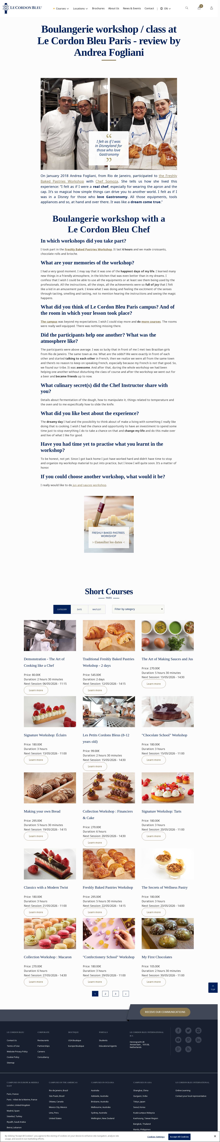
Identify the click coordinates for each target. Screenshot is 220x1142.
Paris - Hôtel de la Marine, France (22, 1099)
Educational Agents (108, 1046)
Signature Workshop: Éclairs (45, 735)
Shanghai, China (140, 1090)
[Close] (215, 1136)
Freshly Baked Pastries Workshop (88, 249)
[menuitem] (186, 8)
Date (79, 609)
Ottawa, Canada (56, 1101)
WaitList (96, 609)
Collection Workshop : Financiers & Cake (108, 814)
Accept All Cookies (179, 1136)
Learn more (36, 690)
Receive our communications (165, 1012)
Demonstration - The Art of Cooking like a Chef (44, 662)
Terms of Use (13, 1046)
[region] (110, 1136)
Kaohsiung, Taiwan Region (145, 1118)
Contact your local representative (190, 1096)
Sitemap (10, 1062)
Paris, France (13, 1094)
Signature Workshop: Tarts (161, 811)
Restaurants (43, 1040)
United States (55, 1118)
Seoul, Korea (139, 1107)
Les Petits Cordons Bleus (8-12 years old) (106, 738)
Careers (41, 1051)
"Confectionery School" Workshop (109, 957)
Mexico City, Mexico (58, 1107)
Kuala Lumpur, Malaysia (144, 1112)
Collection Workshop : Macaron (48, 957)
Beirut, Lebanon (14, 1127)
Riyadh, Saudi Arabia (16, 1121)
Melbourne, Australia (100, 1107)
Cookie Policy (13, 1057)
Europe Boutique (76, 1046)
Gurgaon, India (140, 1096)
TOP (213, 987)
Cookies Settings (156, 1136)
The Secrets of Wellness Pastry (165, 887)
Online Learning (182, 1090)
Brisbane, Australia (99, 1101)
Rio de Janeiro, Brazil (58, 1090)
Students (103, 1040)
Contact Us (12, 1040)
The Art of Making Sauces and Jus (167, 659)
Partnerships (44, 1046)
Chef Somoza (107, 181)
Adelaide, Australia (99, 1096)
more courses (151, 321)
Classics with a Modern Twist (46, 887)
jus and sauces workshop (89, 485)
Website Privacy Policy (17, 1051)
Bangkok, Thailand (142, 1123)
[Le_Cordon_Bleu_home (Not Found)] (22, 8)
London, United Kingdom (18, 1105)
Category (62, 609)
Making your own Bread (42, 811)
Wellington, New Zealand (102, 1118)
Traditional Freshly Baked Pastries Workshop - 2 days (108, 662)
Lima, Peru (54, 1112)
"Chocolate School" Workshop (164, 735)
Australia (95, 1090)
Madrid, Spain (13, 1110)
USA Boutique (74, 1040)
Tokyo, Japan (139, 1101)
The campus (49, 321)
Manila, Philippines (142, 1129)
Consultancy (43, 1057)
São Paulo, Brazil (56, 1096)
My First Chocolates (157, 957)
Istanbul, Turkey (14, 1116)
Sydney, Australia (99, 1112)
